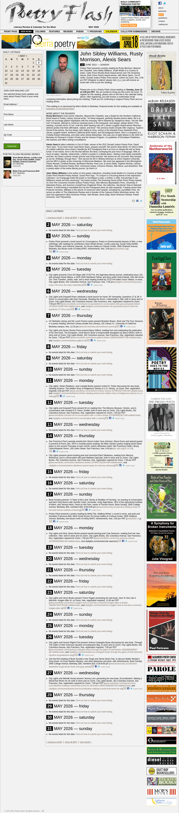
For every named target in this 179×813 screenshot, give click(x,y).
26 (17, 79)
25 (11, 79)
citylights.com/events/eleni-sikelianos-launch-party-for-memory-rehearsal (81, 465)
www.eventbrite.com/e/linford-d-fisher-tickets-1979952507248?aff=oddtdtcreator (107, 391)
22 (33, 74)
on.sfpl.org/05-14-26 (123, 448)
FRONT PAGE (10, 31)
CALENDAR (111, 31)
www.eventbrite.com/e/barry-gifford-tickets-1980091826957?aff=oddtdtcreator (106, 337)
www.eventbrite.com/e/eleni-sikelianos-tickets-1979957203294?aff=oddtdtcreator (86, 462)
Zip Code (8, 135)
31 (6, 83)
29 (33, 79)
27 (22, 79)
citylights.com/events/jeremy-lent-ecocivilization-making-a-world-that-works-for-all (85, 689)
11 (11, 70)
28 (28, 79)
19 (17, 74)
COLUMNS (40, 31)
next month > (86, 218)
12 (17, 70)
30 (38, 79)
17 (6, 74)
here (119, 80)
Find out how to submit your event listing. (94, 230)
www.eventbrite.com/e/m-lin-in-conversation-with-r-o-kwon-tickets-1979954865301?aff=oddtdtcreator (95, 415)
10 (6, 70)
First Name (9, 114)
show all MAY (71, 218)
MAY (22, 56)
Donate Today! (128, 25)
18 (11, 74)
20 (22, 74)
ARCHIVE (155, 31)
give (161, 14)
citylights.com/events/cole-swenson (101, 541)
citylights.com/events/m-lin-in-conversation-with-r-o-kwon (78, 418)
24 (6, 79)
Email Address (11, 104)
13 (22, 70)
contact (161, 21)
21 (28, 74)
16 (38, 70)
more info (17, 166)
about (160, 8)
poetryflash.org (121, 249)
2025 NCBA (26, 31)
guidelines (162, 18)
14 (28, 70)
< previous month (54, 218)
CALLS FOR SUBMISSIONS (134, 31)
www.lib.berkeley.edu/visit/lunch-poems (97, 326)
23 (38, 74)
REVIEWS (68, 31)
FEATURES (54, 31)
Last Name (8, 125)
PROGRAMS (94, 31)
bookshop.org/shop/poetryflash (60, 109)
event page (63, 252)
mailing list (163, 24)
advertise (162, 11)
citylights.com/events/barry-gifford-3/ (69, 340)
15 (33, 70)
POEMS (80, 31)
